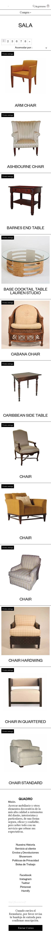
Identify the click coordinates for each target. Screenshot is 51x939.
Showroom (25, 857)
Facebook (25, 875)
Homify (25, 891)
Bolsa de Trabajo (25, 864)
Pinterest (25, 887)
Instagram (26, 879)
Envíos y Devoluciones (25, 853)
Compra (25, 12)
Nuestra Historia (25, 845)
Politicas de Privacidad (25, 860)
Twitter (25, 883)
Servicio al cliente (25, 849)
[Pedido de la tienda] (24, 47)
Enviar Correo (26, 927)
